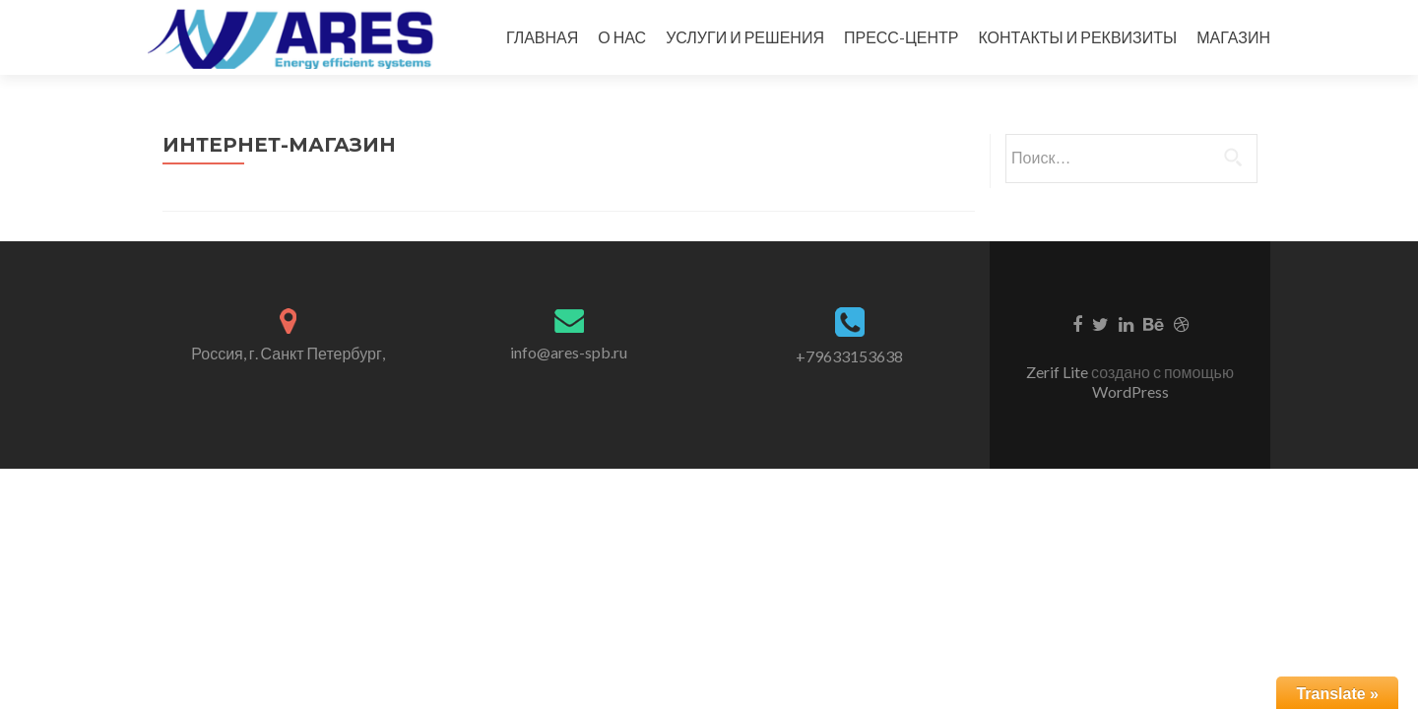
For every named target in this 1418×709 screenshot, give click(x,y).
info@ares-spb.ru (568, 352)
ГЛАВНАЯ (542, 37)
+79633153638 (849, 356)
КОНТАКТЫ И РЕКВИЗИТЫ (1077, 37)
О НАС (622, 37)
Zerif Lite (1058, 371)
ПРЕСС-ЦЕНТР (901, 37)
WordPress (1130, 391)
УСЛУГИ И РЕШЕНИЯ (745, 37)
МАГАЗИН (1233, 37)
